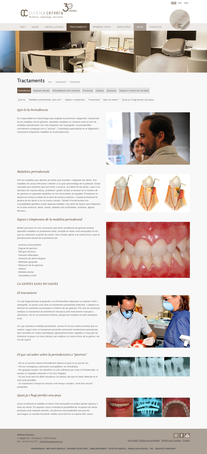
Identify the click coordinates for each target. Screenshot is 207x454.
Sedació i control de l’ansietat (134, 90)
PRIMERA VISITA (102, 27)
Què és (21, 99)
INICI (22, 27)
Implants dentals (41, 90)
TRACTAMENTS (78, 27)
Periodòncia (24, 90)
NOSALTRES (124, 27)
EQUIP (35, 27)
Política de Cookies (171, 440)
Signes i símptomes (75, 99)
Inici (50, 82)
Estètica (100, 90)
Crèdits (186, 440)
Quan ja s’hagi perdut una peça (138, 99)
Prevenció (88, 90)
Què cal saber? (111, 99)
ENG (186, 3)
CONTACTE (155, 27)
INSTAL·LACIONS (54, 27)
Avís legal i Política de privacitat (144, 440)
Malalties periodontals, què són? (45, 99)
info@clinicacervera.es (51, 441)
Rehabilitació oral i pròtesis (66, 90)
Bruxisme (111, 90)
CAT (173, 3)
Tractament (94, 99)
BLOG (140, 27)
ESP (180, 3)
